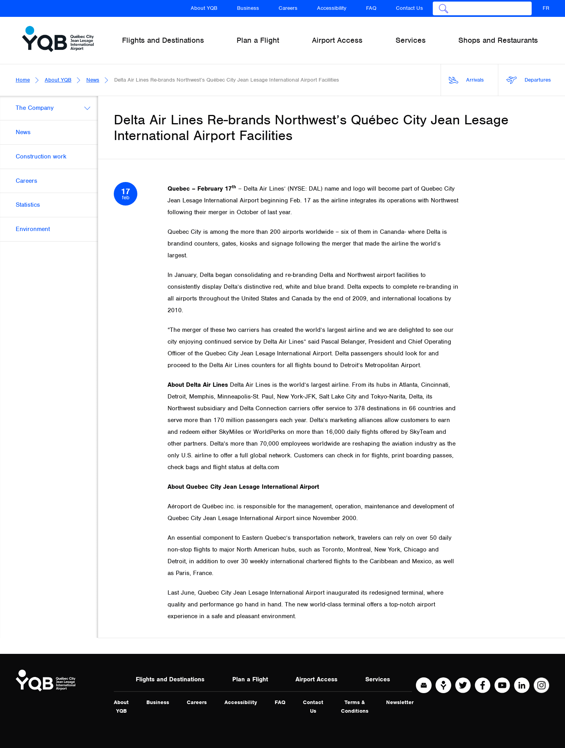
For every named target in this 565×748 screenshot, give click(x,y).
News (92, 79)
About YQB (204, 8)
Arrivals (466, 80)
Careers (288, 8)
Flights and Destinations (170, 679)
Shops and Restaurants (498, 40)
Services (377, 679)
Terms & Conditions (354, 706)
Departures (528, 80)
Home (23, 79)
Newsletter (400, 702)
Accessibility (331, 8)
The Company (35, 108)
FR (546, 8)
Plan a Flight (250, 679)
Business (248, 8)
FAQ (371, 8)
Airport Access (316, 679)
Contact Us (409, 8)
